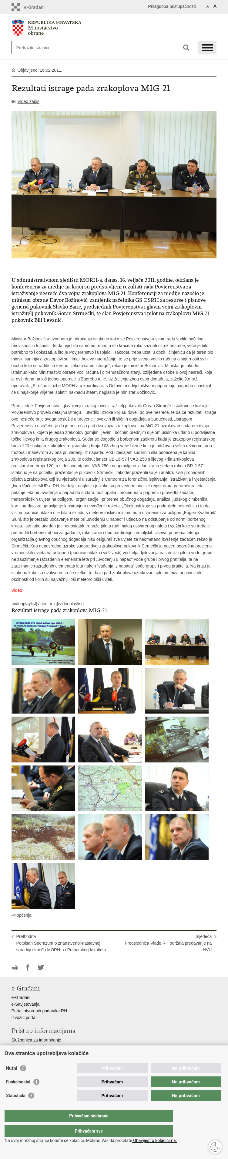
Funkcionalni (18, 1094)
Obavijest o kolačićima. (154, 1140)
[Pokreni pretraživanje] (186, 47)
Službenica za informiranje (36, 1040)
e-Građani (21, 997)
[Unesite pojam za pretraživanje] (38, 48)
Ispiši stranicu (15, 967)
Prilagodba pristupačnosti (172, 6)
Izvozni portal (24, 1017)
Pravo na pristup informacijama (41, 1053)
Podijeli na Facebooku (28, 967)
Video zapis (28, 101)
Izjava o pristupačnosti (33, 1046)
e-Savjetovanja (26, 1004)
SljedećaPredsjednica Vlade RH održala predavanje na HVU (168, 943)
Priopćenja (22, 915)
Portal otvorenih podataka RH (39, 1010)
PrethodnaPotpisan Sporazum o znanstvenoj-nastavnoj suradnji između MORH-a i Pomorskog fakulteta (61, 943)
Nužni (11, 1080)
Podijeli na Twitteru (41, 967)
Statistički (15, 1107)
